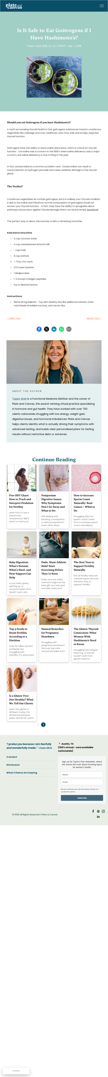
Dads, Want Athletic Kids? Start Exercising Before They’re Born (53, 567)
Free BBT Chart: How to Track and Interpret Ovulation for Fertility (21, 501)
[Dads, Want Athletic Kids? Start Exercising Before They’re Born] (54, 544)
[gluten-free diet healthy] (21, 678)
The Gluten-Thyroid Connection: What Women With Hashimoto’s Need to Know (86, 636)
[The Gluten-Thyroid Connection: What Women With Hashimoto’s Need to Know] (86, 611)
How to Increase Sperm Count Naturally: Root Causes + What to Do (84, 503)
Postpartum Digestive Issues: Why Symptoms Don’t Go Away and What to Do (53, 503)
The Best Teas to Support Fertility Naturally (84, 566)
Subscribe (82, 798)
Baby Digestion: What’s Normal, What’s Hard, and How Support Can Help (20, 569)
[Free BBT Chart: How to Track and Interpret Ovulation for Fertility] (21, 478)
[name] (82, 775)
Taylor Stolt (19, 398)
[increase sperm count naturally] (86, 478)
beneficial (92, 209)
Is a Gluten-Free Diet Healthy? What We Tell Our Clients (21, 699)
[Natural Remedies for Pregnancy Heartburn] (54, 611)
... (59, 724)
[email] (82, 782)
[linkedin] (98, 817)
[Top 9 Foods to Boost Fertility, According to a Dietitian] (21, 611)
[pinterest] (98, 811)
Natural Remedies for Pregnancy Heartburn (52, 632)
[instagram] (103, 811)
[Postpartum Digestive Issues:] (54, 478)
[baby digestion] (21, 544)
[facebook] (93, 811)
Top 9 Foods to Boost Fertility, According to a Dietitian (18, 634)
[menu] (101, 5)
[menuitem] (30, 757)
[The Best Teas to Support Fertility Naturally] (86, 544)
